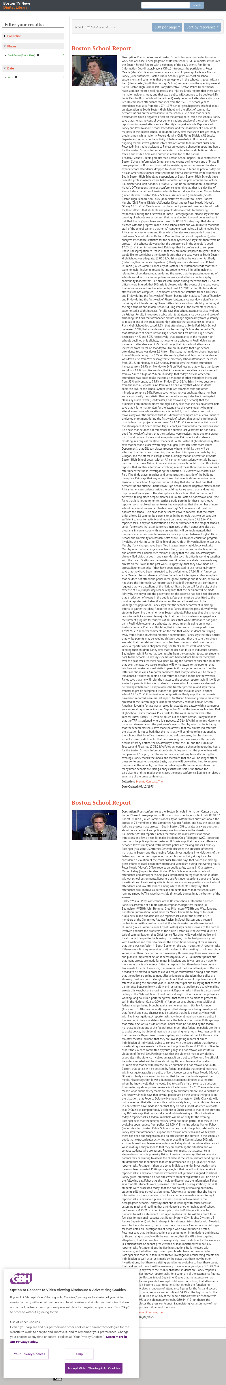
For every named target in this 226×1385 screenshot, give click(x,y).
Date (10, 68)
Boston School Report (101, 48)
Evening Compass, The (149, 781)
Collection (14, 36)
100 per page (165, 27)
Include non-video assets (104, 27)
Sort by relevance (201, 27)
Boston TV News (17, 5)
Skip (79, 1354)
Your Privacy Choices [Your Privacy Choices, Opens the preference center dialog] (29, 1354)
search (196, 5)
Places (11, 46)
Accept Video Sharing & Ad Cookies (94, 1368)
